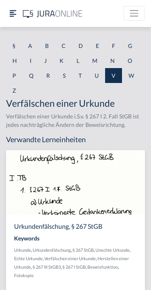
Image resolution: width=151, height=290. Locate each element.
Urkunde (22, 250)
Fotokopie (24, 275)
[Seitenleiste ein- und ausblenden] (12, 13)
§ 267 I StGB (74, 266)
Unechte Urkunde (112, 250)
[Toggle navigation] (134, 13)
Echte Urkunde (28, 258)
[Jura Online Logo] (53, 13)
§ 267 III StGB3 (47, 266)
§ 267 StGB (83, 250)
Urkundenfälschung (52, 250)
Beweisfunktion (102, 266)
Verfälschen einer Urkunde (70, 258)
